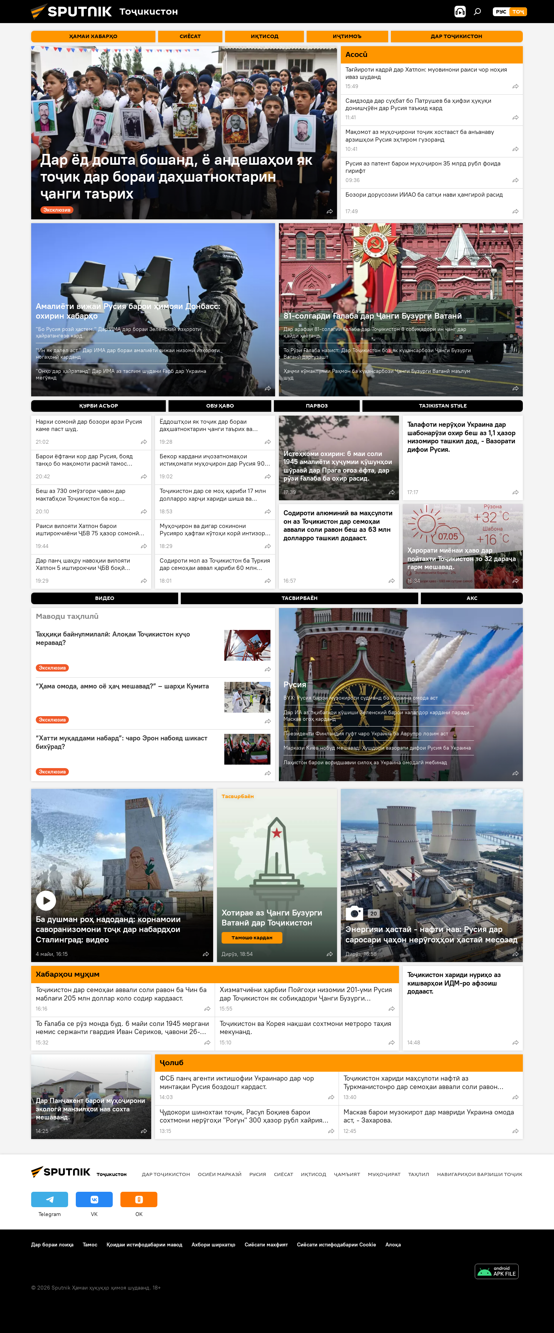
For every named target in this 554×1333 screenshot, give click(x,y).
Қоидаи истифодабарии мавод (144, 1244)
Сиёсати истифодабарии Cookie (336, 1244)
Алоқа (393, 1244)
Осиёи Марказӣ (220, 1174)
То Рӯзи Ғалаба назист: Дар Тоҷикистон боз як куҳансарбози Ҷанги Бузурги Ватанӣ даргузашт (377, 353)
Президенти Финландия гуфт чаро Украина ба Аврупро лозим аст (366, 733)
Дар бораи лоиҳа (52, 1244)
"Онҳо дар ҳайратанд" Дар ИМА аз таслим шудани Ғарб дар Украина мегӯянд (121, 374)
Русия (295, 684)
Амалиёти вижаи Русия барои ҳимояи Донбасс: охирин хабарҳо (128, 311)
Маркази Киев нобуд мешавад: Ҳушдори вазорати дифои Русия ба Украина (377, 747)
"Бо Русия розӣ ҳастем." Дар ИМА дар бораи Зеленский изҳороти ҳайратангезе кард (118, 332)
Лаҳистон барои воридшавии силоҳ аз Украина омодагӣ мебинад (365, 762)
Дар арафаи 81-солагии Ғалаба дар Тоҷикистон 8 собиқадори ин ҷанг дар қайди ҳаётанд (375, 332)
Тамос (90, 1244)
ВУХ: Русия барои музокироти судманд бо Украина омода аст (361, 697)
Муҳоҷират (384, 1174)
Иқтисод (313, 1174)
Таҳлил (418, 1174)
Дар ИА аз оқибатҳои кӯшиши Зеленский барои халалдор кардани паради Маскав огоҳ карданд (376, 715)
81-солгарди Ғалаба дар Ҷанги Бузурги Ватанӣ (373, 315)
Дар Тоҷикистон (166, 1174)
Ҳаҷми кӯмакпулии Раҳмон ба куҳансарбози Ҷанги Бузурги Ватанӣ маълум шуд (377, 374)
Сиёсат (283, 1174)
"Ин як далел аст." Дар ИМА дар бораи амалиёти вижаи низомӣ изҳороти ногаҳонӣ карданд (128, 353)
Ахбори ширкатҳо (213, 1244)
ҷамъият (347, 1174)
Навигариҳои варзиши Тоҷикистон (489, 1174)
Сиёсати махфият (266, 1244)
